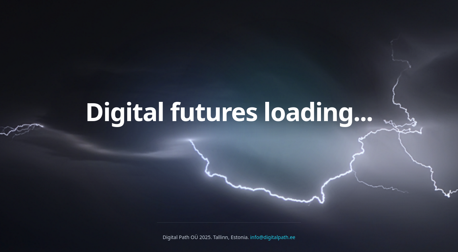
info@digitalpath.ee (272, 237)
